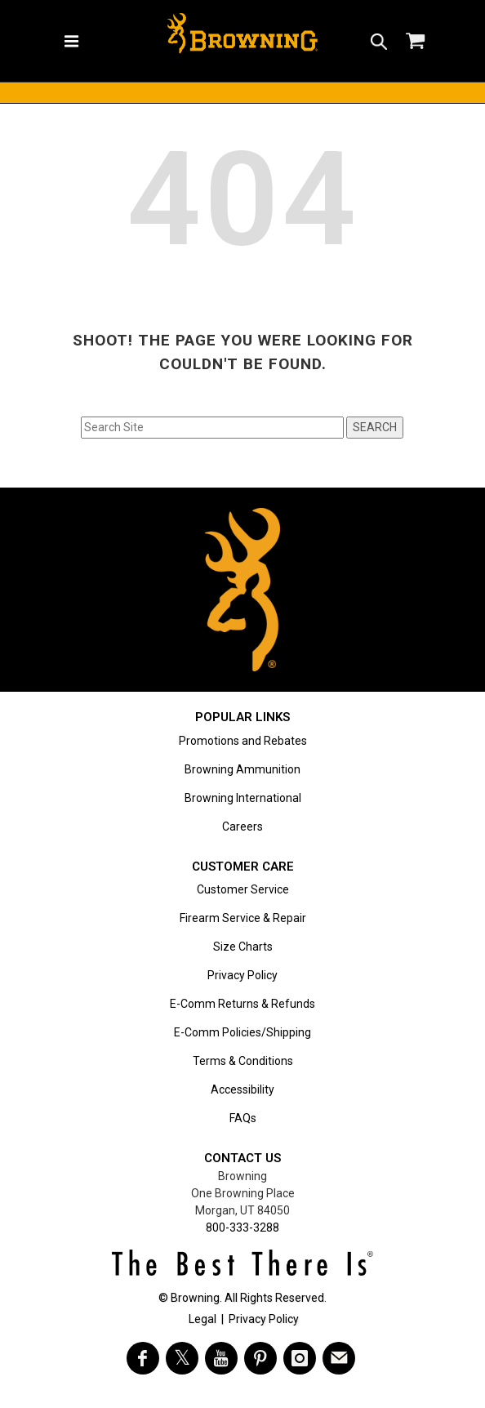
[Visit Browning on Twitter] (182, 1358)
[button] (379, 41)
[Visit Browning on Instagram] (299, 1358)
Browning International (243, 797)
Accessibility (242, 1089)
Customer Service (243, 889)
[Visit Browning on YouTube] (221, 1358)
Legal (202, 1319)
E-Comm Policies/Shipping (242, 1032)
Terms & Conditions (243, 1060)
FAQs (242, 1118)
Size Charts (243, 946)
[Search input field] (212, 428)
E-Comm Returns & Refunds (242, 1003)
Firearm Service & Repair (243, 918)
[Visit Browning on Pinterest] (260, 1358)
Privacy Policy (242, 975)
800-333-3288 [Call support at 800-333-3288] (242, 1227)
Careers (242, 826)
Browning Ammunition (242, 769)
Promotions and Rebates (243, 740)
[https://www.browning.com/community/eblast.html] (339, 1358)
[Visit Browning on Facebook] (143, 1358)
